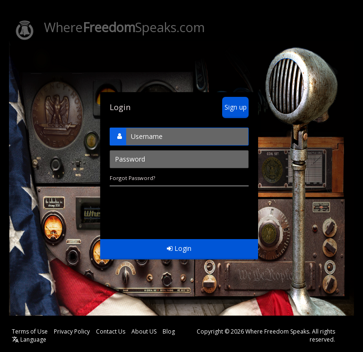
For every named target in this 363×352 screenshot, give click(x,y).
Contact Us (110, 331)
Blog (169, 331)
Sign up (236, 107)
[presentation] (181, 207)
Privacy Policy (72, 331)
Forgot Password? (132, 177)
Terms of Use (30, 331)
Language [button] (29, 339)
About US (143, 331)
